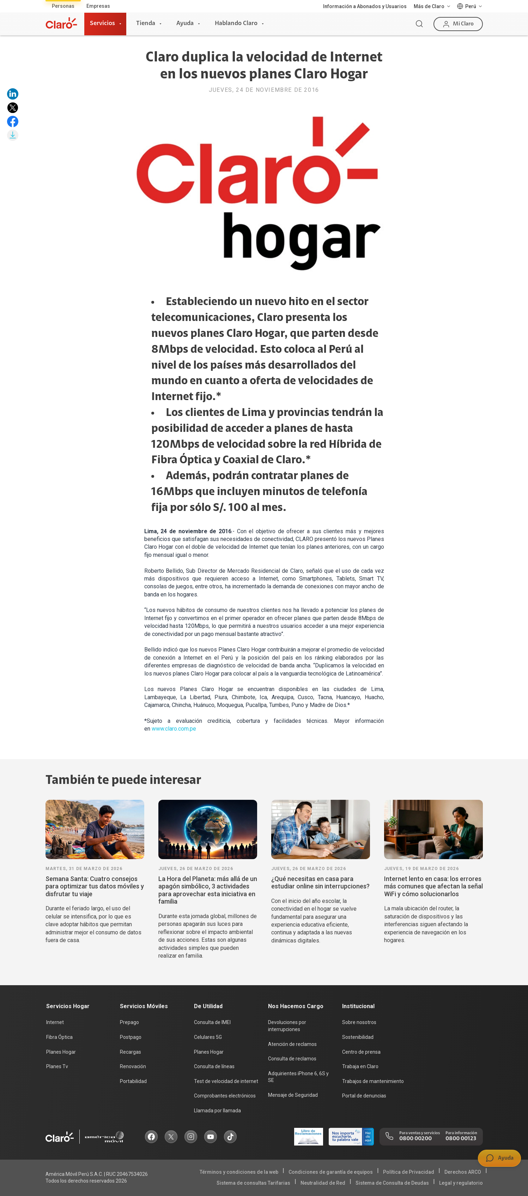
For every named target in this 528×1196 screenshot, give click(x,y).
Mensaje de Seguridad (293, 1095)
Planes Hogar (61, 1052)
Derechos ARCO (462, 1172)
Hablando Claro (236, 23)
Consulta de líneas (214, 1066)
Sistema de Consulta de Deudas (392, 1183)
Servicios (102, 23)
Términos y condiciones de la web (239, 1172)
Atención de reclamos (292, 1044)
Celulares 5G (208, 1037)
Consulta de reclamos (292, 1058)
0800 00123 (460, 1139)
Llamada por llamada (217, 1110)
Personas (63, 6)
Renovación (133, 1066)
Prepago (129, 1022)
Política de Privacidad (408, 1172)
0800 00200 (415, 1139)
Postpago (130, 1037)
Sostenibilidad (358, 1037)
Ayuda (185, 23)
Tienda (145, 23)
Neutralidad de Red (323, 1183)
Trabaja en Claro (360, 1066)
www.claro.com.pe (174, 728)
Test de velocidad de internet (226, 1081)
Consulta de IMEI (212, 1022)
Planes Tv (57, 1066)
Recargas (130, 1052)
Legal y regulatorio (461, 1183)
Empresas (98, 6)
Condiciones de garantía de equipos (331, 1172)
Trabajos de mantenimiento (373, 1081)
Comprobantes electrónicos (225, 1096)
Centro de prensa (361, 1052)
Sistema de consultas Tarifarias (253, 1183)
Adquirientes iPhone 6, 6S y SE (298, 1077)
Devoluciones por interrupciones (287, 1025)
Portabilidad (133, 1081)
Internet (55, 1022)
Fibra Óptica (59, 1037)
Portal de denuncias (364, 1096)
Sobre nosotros (359, 1022)
